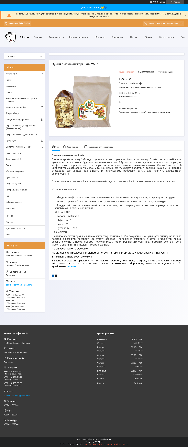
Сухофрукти (11, 86)
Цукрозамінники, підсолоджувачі (21, 134)
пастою (71, 266)
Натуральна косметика (16, 190)
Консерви (10, 208)
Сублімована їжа (14, 202)
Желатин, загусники (15, 171)
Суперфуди (11, 141)
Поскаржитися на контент (94, 444)
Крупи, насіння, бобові (16, 107)
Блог (8, 235)
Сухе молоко (12, 177)
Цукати (9, 92)
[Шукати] (41, 56)
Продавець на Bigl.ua (94, 442)
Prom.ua (107, 439)
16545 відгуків (159, 2)
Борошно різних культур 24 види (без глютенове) (21, 127)
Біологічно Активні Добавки (19, 147)
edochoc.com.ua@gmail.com (19, 285)
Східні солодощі (13, 183)
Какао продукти (13, 153)
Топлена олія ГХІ (13, 159)
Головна (38, 37)
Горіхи (9, 80)
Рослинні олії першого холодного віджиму (21, 99)
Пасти (8, 165)
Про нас (134, 37)
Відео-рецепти (166, 37)
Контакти (100, 37)
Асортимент (55, 37)
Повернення (117, 37)
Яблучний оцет (13, 113)
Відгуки (148, 37)
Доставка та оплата (78, 37)
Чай (7, 196)
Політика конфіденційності (117, 444)
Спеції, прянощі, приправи (18, 119)
